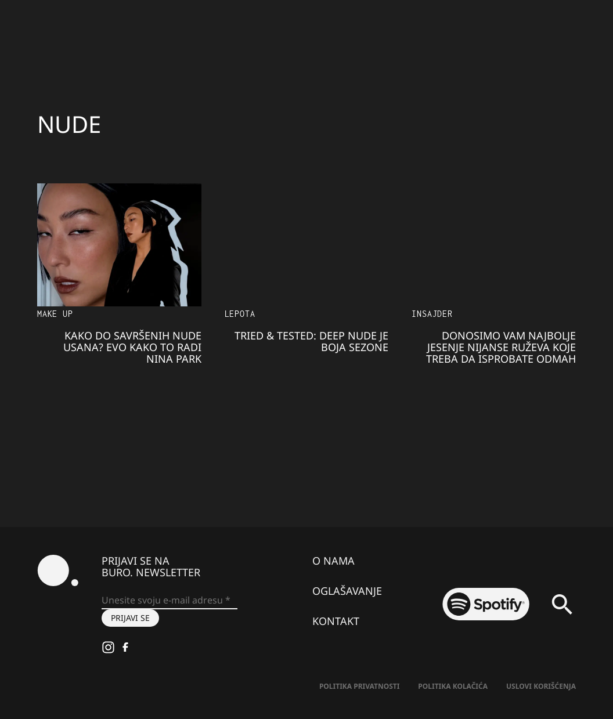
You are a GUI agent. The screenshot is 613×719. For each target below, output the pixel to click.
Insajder (432, 314)
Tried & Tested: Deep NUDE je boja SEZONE (311, 341)
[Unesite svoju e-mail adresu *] (169, 600)
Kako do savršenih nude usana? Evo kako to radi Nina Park (132, 347)
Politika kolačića (453, 686)
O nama (333, 561)
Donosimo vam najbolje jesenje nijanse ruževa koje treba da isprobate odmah (501, 347)
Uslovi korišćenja (541, 686)
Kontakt (335, 621)
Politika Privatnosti (359, 686)
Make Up (55, 314)
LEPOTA (240, 314)
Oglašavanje (347, 591)
